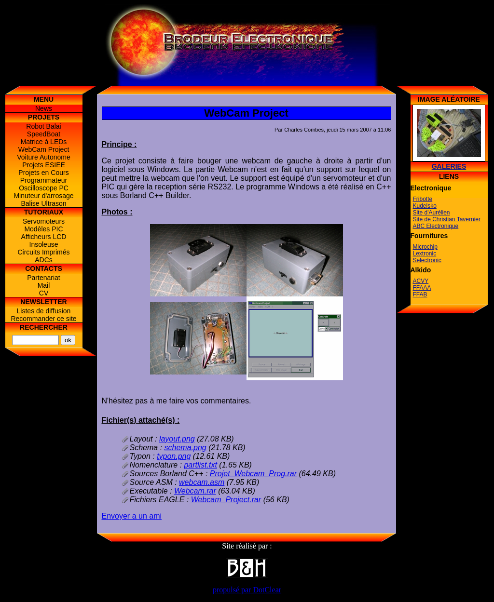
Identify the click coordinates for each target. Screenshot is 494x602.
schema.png (185, 447)
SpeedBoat (43, 134)
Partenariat (43, 277)
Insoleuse (43, 244)
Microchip (425, 246)
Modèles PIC (43, 229)
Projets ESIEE (43, 165)
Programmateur (43, 180)
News (43, 108)
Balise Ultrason (43, 203)
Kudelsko (425, 205)
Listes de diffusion (44, 311)
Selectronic (427, 260)
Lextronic (425, 253)
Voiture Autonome (43, 157)
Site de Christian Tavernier (447, 219)
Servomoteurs (44, 221)
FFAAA (422, 287)
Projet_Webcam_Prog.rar (253, 473)
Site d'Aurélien (431, 212)
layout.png (177, 439)
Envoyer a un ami (132, 516)
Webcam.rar (195, 491)
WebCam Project (43, 149)
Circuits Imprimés (43, 252)
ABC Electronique (436, 226)
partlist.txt (200, 465)
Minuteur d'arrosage (43, 196)
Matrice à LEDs (44, 142)
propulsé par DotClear (247, 590)
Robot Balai (43, 126)
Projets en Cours (43, 172)
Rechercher (44, 327)
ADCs (44, 260)
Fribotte (423, 199)
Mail (44, 285)
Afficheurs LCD (44, 237)
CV (43, 293)
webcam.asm (201, 482)
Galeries (449, 166)
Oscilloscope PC (44, 188)
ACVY (421, 281)
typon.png (174, 456)
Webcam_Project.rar (226, 499)
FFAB (420, 294)
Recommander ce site (43, 318)
